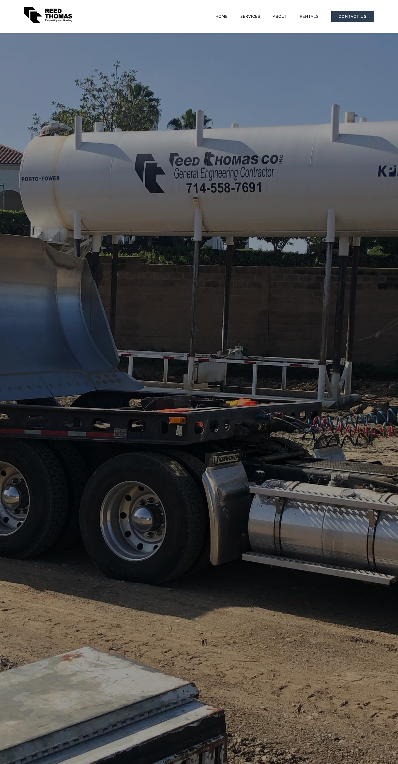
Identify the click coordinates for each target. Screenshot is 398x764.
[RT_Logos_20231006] (48, 8)
